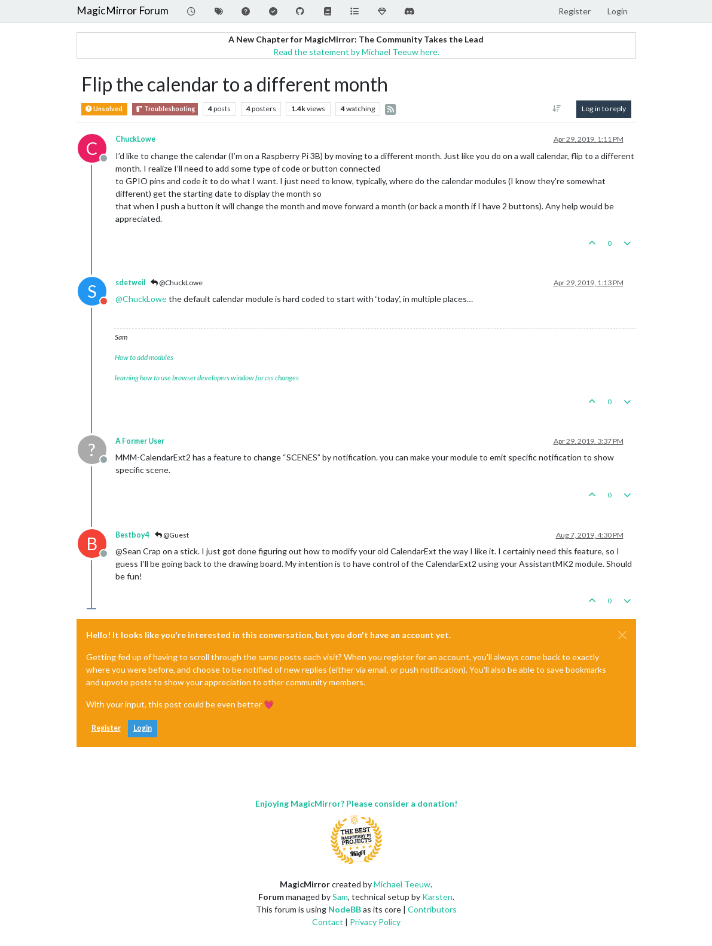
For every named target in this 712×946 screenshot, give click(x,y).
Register (106, 728)
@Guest (172, 534)
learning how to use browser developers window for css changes (207, 377)
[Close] (622, 635)
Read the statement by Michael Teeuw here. (356, 52)
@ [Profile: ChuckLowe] (141, 299)
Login (142, 728)
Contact (327, 922)
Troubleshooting (165, 109)
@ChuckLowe (177, 282)
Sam (340, 897)
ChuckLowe (135, 139)
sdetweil (130, 282)
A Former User (139, 441)
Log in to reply (604, 108)
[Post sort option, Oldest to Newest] (556, 108)
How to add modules (144, 357)
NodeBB (344, 909)
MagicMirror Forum (123, 10)
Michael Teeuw (402, 884)
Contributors (432, 909)
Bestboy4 (132, 534)
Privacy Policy (375, 922)
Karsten (437, 897)
